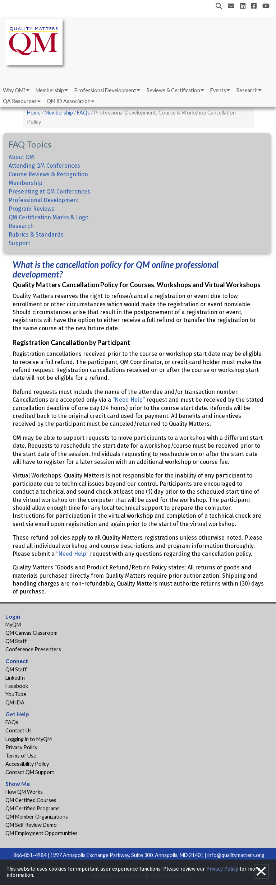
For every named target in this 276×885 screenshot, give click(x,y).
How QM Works (24, 792)
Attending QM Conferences (44, 165)
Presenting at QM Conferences (49, 191)
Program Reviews (31, 208)
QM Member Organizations (36, 817)
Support (19, 243)
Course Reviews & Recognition (48, 174)
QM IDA (14, 702)
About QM (21, 157)
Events (218, 90)
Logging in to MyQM (28, 739)
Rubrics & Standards (36, 234)
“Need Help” (128, 399)
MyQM (13, 624)
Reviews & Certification (173, 90)
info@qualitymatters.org (235, 855)
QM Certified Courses (30, 800)
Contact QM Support (29, 772)
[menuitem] (15, 90)
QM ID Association (69, 101)
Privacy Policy (21, 747)
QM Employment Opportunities (41, 833)
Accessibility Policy (27, 764)
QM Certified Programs (32, 808)
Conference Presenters (33, 649)
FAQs (83, 113)
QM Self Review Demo (31, 825)
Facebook (16, 686)
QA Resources (20, 101)
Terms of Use (20, 756)
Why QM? (14, 90)
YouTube (15, 694)
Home (34, 113)
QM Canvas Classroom (31, 633)
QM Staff (16, 641)
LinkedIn (15, 678)
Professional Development (105, 90)
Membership (50, 90)
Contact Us (18, 730)
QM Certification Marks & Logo (48, 217)
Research (247, 90)
